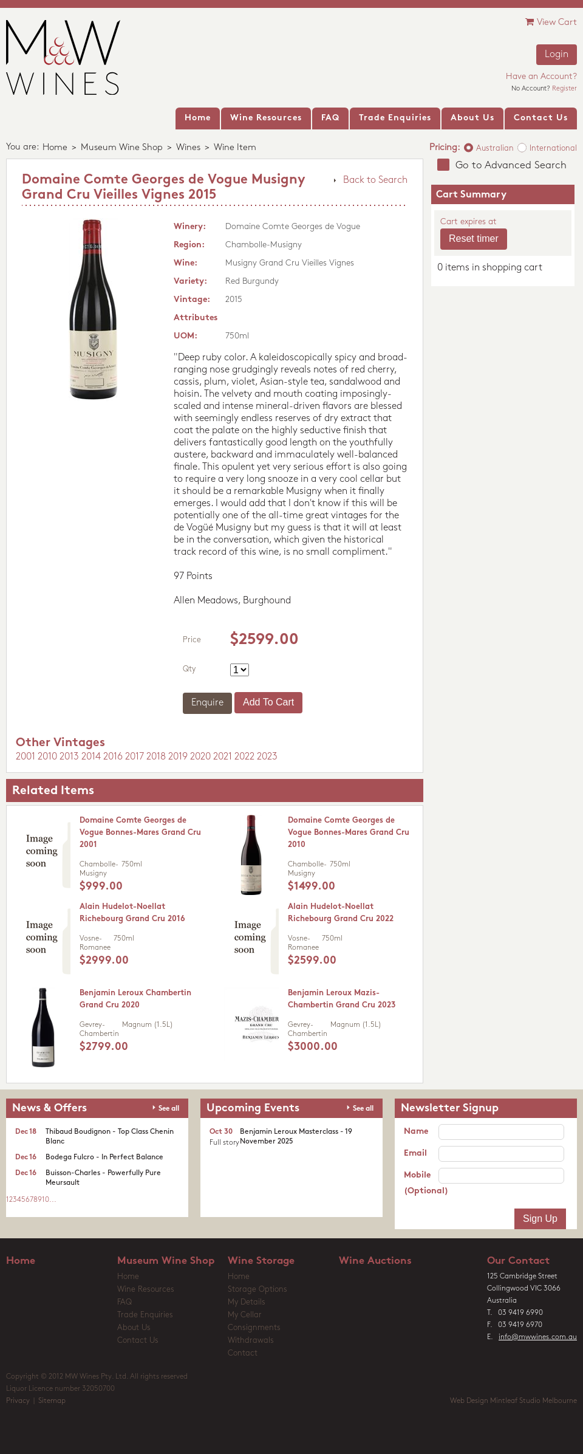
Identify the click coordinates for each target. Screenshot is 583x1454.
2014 (91, 757)
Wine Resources (145, 1290)
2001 (25, 757)
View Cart (551, 22)
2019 (178, 757)
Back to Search (375, 180)
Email (415, 1153)
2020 (200, 757)
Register (564, 89)
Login (556, 55)
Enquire (207, 703)
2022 (244, 757)
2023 (267, 757)
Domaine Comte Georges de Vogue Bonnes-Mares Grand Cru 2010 (348, 833)
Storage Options (257, 1290)
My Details (246, 1302)
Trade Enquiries (145, 1315)
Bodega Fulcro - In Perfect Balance (104, 1157)
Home (55, 148)
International (553, 149)
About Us (134, 1328)
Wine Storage (261, 1261)
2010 (47, 757)
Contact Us (138, 1341)
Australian (495, 149)
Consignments (254, 1328)
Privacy (18, 1401)
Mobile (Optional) (421, 1183)
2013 (69, 757)
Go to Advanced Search (511, 165)
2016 (113, 757)
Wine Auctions (375, 1261)
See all (169, 1109)
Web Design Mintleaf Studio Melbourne (513, 1401)
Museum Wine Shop (122, 148)
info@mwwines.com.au (538, 1337)
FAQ (124, 1302)
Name (416, 1131)
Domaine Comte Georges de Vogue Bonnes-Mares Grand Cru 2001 (140, 833)
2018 (156, 757)
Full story (224, 1143)
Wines (188, 148)
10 (45, 1200)
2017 (134, 757)
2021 (222, 757)
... (52, 1200)
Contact (242, 1353)
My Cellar (245, 1315)
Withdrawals (251, 1341)
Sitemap (52, 1401)
